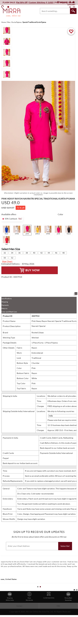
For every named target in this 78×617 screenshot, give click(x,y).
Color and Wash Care (9, 312)
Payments (5, 305)
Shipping (5, 302)
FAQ (58, 606)
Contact (19, 606)
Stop (76, 590)
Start (74, 590)
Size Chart (7, 261)
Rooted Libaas (38, 332)
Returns (4, 308)
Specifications (7, 299)
